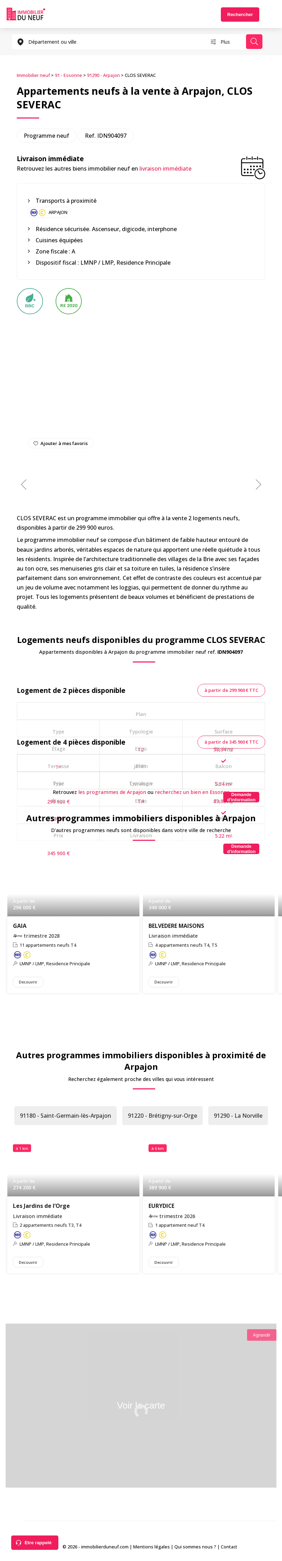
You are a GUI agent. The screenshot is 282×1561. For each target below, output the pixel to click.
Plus (225, 41)
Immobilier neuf (33, 75)
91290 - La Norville (238, 1115)
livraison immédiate (165, 168)
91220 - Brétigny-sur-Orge (162, 1115)
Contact (229, 1547)
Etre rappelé (37, 1542)
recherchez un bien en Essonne (192, 792)
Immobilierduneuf (26, 14)
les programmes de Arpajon (112, 792)
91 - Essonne (68, 75)
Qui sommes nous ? (195, 1547)
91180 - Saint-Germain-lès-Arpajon (65, 1115)
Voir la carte (141, 1405)
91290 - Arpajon (103, 75)
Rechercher (240, 14)
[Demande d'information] (241, 797)
